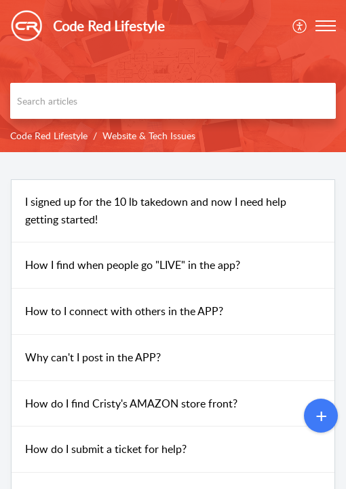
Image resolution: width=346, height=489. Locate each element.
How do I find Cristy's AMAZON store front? (131, 403)
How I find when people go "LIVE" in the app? (132, 264)
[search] (173, 101)
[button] (325, 25)
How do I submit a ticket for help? (106, 448)
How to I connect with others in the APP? (124, 311)
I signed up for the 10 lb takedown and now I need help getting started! (155, 210)
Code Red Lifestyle (49, 135)
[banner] (173, 76)
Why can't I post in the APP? (93, 357)
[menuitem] (300, 25)
